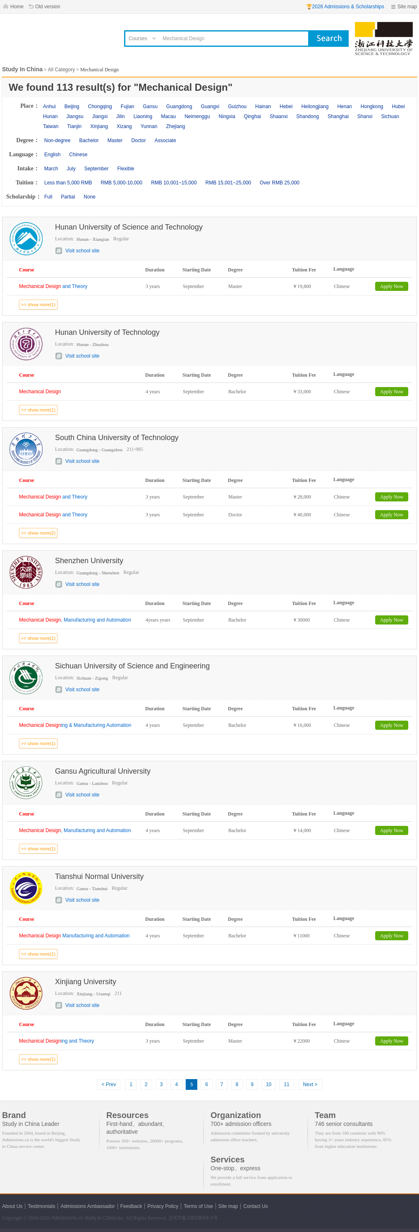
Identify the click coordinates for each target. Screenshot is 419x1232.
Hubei (398, 106)
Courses (138, 38)
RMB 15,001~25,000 (228, 183)
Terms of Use (198, 1206)
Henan (344, 106)
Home (17, 7)
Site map (407, 7)
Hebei (286, 106)
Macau (168, 116)
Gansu (150, 106)
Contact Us (255, 1206)
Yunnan (149, 126)
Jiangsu (74, 116)
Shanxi (365, 116)
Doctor (138, 140)
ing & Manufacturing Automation (75, 725)
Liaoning (143, 116)
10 (268, 1084)
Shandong (307, 116)
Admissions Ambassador (87, 1206)
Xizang (124, 126)
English (52, 154)
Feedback (131, 1206)
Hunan (50, 116)
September (96, 169)
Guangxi (210, 106)
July (71, 169)
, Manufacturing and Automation (75, 620)
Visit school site (82, 251)
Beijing (72, 106)
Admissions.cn (67, 1218)
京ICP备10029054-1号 (193, 1218)
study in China (100, 1218)
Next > (310, 1084)
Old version (47, 7)
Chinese (78, 154)
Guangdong (179, 106)
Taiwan (50, 126)
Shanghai (338, 116)
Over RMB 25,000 (279, 183)
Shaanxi (278, 116)
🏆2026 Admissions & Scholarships (345, 7)
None (90, 197)
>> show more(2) (38, 532)
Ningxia (227, 116)
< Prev (108, 1084)
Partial (68, 197)
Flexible (125, 169)
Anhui (49, 106)
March (51, 169)
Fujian (127, 106)
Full (48, 197)
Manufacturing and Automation (74, 936)
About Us (12, 1206)
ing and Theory (56, 1041)
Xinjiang (99, 126)
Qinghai (252, 116)
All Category (61, 70)
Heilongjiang (314, 106)
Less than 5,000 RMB (68, 183)
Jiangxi (100, 116)
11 (286, 1084)
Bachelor (88, 140)
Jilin (120, 116)
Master (115, 140)
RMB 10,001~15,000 (173, 183)
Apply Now (391, 286)
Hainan (263, 106)
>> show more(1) (38, 304)
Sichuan (390, 116)
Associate (165, 140)
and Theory (53, 286)
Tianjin (74, 126)
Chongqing (100, 106)
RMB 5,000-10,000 (121, 183)
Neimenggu (197, 116)
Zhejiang (175, 126)
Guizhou (237, 106)
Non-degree (57, 140)
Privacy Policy (162, 1206)
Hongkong (372, 106)
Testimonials (41, 1206)
